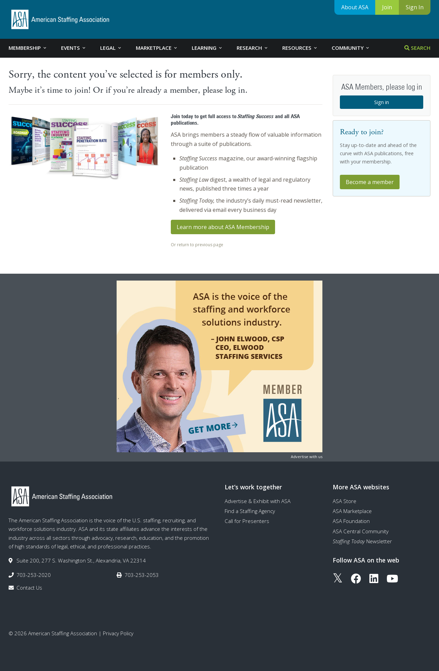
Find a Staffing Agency (250, 511)
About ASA (354, 7)
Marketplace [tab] (157, 47)
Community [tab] (351, 47)
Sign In (415, 7)
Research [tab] (253, 47)
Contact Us (29, 587)
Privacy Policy (118, 633)
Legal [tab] (111, 47)
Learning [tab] (207, 47)
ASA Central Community (361, 531)
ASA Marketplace (352, 511)
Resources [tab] (300, 47)
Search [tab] (417, 47)
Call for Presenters (247, 521)
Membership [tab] (28, 47)
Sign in (381, 102)
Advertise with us (306, 456)
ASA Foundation (351, 521)
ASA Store (344, 501)
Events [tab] (73, 47)
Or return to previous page (197, 245)
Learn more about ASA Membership (223, 227)
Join (387, 7)
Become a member (370, 182)
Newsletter (362, 541)
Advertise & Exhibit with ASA (257, 501)
